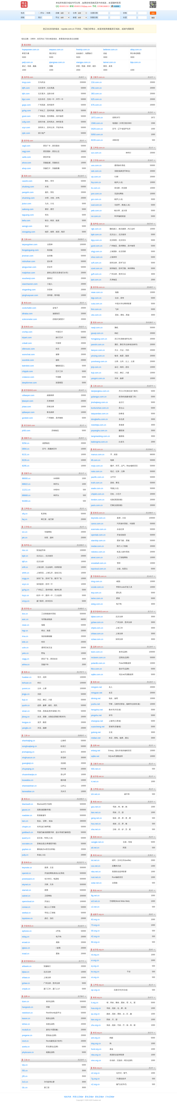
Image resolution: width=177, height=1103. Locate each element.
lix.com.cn (95, 188)
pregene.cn (27, 1035)
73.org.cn (95, 925)
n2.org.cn (95, 1084)
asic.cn (25, 619)
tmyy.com (26, 82)
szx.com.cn (96, 153)
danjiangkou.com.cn (100, 391)
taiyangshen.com (29, 244)
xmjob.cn (26, 989)
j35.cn (24, 1076)
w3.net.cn (95, 901)
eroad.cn (26, 942)
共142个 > (82, 926)
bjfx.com (26, 93)
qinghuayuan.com (30, 295)
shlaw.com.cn (97, 633)
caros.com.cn (97, 523)
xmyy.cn (25, 601)
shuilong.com (28, 187)
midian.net (95, 738)
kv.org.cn (95, 972)
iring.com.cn (96, 581)
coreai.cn (26, 907)
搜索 (153, 13)
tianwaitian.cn (28, 791)
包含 (22, 13)
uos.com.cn (96, 165)
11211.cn (26, 490)
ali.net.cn (95, 848)
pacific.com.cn (97, 477)
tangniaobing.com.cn (100, 436)
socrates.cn (27, 843)
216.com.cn (96, 82)
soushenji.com (28, 278)
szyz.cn (25, 584)
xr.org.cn (95, 960)
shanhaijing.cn (28, 741)
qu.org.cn (95, 1014)
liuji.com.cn (96, 373)
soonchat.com (28, 354)
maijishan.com (28, 273)
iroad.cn (25, 953)
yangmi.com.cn (98, 378)
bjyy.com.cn (96, 240)
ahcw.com (26, 163)
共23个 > (151, 112)
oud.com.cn (96, 205)
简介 (40, 17)
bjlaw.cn (25, 972)
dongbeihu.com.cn (99, 419)
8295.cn (25, 466)
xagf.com (26, 146)
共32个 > (151, 802)
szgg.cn (25, 578)
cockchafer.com (29, 308)
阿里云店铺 (77, 1097)
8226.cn (25, 460)
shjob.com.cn (97, 628)
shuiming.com (28, 198)
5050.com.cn (97, 134)
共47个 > (151, 997)
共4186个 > (150, 322)
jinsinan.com (27, 256)
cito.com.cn (96, 315)
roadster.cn (27, 815)
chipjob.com (27, 371)
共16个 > (151, 160)
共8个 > (152, 914)
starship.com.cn (98, 540)
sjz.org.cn (95, 990)
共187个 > (151, 386)
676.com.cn (96, 105)
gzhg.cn (25, 590)
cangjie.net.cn (97, 842)
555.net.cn (96, 769)
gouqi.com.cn (97, 333)
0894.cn (25, 449)
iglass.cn (26, 948)
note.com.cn (96, 471)
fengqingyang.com (30, 250)
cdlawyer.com (28, 395)
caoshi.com (27, 181)
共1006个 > (81, 545)
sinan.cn (26, 711)
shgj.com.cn (96, 251)
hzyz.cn (25, 595)
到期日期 (94, 17)
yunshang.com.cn (99, 361)
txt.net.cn (95, 860)
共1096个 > (150, 513)
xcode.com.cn (97, 587)
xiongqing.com (28, 232)
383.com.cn (96, 93)
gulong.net (96, 732)
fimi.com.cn (96, 309)
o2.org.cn (95, 1073)
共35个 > (151, 855)
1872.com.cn (97, 117)
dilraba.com (27, 313)
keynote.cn (27, 867)
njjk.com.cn (96, 229)
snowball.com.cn (98, 563)
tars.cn (25, 821)
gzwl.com (26, 116)
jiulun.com (26, 203)
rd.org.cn (95, 955)
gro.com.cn (96, 199)
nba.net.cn (96, 871)
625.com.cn (96, 99)
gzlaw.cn (26, 983)
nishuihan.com (28, 261)
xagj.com (26, 151)
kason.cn (26, 1018)
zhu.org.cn (96, 1025)
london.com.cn (97, 500)
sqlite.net (95, 756)
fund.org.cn (96, 1049)
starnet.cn (26, 890)
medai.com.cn (97, 546)
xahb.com (26, 157)
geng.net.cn (96, 818)
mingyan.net (96, 693)
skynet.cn (26, 884)
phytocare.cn (28, 1052)
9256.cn (25, 443)
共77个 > (82, 961)
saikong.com (27, 209)
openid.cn (26, 873)
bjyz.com (26, 99)
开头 (41, 13)
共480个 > (82, 609)
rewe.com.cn (97, 292)
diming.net (95, 698)
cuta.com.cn (96, 304)
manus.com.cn (97, 454)
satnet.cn (26, 896)
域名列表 (67, 1097)
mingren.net (96, 687)
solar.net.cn (96, 883)
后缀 (57, 13)
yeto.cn (25, 653)
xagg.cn (25, 659)
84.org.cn (95, 942)
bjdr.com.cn (96, 234)
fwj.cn (24, 519)
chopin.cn (26, 827)
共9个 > (152, 950)
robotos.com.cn (98, 552)
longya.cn (26, 722)
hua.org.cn (96, 1008)
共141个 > (151, 576)
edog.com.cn (97, 604)
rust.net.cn (96, 877)
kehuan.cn (26, 683)
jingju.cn (25, 694)
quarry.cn (26, 838)
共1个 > (83, 425)
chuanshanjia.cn (29, 774)
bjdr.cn (25, 556)
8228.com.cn (97, 140)
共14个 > (82, 390)
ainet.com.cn (97, 557)
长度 (125, 17)
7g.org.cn (95, 1079)
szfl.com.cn (96, 263)
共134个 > (151, 647)
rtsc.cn (25, 550)
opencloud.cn (28, 901)
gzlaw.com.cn (97, 622)
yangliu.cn (26, 728)
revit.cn (25, 1041)
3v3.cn (25, 1082)
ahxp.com (26, 168)
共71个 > (151, 611)
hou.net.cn (96, 824)
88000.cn (26, 478)
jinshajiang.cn (28, 752)
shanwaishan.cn (29, 786)
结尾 (47, 13)
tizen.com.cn (96, 652)
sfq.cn (24, 514)
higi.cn (25, 631)
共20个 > (82, 438)
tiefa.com (26, 220)
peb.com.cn (96, 210)
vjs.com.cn (96, 177)
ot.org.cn (95, 977)
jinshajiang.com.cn (99, 402)
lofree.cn (26, 1024)
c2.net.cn (95, 907)
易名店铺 (98, 1097)
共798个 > (82, 996)
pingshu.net (96, 715)
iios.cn (25, 614)
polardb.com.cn (98, 663)
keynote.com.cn (98, 518)
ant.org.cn (95, 1038)
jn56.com (26, 430)
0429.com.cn (97, 129)
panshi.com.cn (97, 344)
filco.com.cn (96, 669)
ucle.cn (25, 647)
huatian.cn (26, 677)
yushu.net (95, 704)
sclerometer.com (29, 319)
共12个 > (151, 77)
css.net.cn (95, 866)
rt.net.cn (94, 781)
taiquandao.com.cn (99, 413)
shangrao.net (97, 721)
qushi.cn (26, 705)
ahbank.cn (26, 966)
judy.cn (25, 855)
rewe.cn (25, 625)
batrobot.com (28, 366)
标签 (75, 17)
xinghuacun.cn (28, 757)
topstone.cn (27, 918)
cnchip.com (27, 332)
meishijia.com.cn (98, 425)
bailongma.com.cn (99, 442)
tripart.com (27, 337)
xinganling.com (29, 290)
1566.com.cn (97, 123)
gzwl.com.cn (96, 246)
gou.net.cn (96, 807)
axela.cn (26, 1047)
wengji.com (27, 226)
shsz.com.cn (96, 257)
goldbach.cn (27, 832)
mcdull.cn (26, 1030)
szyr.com (26, 127)
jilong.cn (25, 717)
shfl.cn (25, 567)
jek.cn (24, 537)
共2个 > (83, 508)
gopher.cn (26, 849)
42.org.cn (95, 936)
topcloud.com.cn (98, 569)
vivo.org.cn (96, 1060)
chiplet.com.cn (97, 494)
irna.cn (25, 636)
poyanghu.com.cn (99, 430)
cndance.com (28, 377)
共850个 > (82, 735)
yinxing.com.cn (98, 356)
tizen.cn (25, 1001)
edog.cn (25, 937)
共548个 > (151, 287)
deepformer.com (29, 383)
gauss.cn (26, 810)
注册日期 (94, 13)
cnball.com (27, 343)
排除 (22, 17)
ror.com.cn (96, 216)
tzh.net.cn (95, 794)
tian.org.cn (96, 1019)
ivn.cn (24, 532)
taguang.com (28, 215)
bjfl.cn (24, 561)
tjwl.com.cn (96, 280)
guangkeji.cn (27, 763)
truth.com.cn (96, 483)
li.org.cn (94, 1002)
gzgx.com (26, 105)
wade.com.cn (97, 488)
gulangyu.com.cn (98, 397)
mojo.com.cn (97, 466)
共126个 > (151, 682)
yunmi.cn (26, 688)
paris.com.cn (97, 505)
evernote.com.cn (98, 529)
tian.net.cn (95, 812)
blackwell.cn (27, 804)
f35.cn (25, 1070)
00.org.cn (95, 931)
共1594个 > (150, 449)
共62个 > (82, 327)
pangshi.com (28, 192)
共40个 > (82, 77)
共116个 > (82, 176)
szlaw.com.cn (97, 639)
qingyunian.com (29, 267)
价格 (125, 13)
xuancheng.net (97, 727)
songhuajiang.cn (29, 746)
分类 (75, 13)
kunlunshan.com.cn (100, 408)
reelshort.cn (27, 1013)
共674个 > (151, 224)
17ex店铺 (109, 1097)
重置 (153, 18)
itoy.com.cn (96, 593)
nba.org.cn (96, 1055)
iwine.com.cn (97, 598)
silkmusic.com (28, 349)
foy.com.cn (96, 182)
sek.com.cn (96, 171)
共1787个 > (81, 672)
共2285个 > (81, 799)
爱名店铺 (88, 1097)
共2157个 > (81, 862)
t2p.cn (25, 1065)
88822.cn (26, 484)
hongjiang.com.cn (99, 339)
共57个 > (151, 1033)
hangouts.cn (27, 1007)
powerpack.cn (28, 879)
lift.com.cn (95, 460)
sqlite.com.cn (97, 674)
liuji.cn (25, 700)
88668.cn (26, 495)
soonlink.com (28, 360)
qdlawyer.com (28, 412)
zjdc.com (26, 133)
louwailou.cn (27, 780)
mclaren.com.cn (98, 657)
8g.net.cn (95, 895)
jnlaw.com (26, 406)
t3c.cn (24, 1087)
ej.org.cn (95, 966)
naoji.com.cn (96, 327)
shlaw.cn (26, 977)
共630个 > (82, 239)
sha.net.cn (95, 829)
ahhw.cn (25, 664)
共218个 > (82, 1060)
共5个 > (83, 141)
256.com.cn (96, 88)
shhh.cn (25, 573)
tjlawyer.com (27, 401)
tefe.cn (25, 642)
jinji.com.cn (96, 367)
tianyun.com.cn (98, 350)
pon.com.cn (96, 194)
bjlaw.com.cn (97, 617)
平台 (57, 17)
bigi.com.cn (96, 298)
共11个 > (82, 473)
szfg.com (26, 122)
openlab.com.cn (98, 535)
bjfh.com (26, 88)
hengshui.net (97, 710)
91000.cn (26, 501)
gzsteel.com (27, 418)
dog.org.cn (96, 1043)
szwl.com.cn (96, 268)
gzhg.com (26, 110)
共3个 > (152, 890)
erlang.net (95, 750)
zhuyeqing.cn (28, 769)
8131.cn (25, 454)
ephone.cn (26, 931)
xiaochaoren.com (29, 284)
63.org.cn (95, 919)
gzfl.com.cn (96, 274)
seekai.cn (26, 913)
